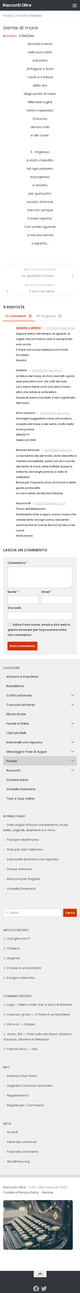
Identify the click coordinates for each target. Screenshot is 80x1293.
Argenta (13, 958)
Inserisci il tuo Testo (22, 1075)
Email (46, 592)
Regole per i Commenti (25, 1105)
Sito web (14, 608)
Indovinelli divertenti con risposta (32, 859)
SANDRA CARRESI (28, 328)
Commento (17, 563)
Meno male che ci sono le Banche (45, 1004)
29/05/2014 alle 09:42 (46, 370)
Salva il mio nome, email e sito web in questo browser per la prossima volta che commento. (38, 630)
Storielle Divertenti (21, 888)
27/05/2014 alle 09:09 (60, 328)
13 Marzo (13, 948)
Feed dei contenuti (22, 1142)
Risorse (47, 1192)
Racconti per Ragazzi (23, 879)
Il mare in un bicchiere (24, 968)
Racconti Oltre (17, 5)
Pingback (49, 316)
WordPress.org (18, 1161)
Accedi (12, 1132)
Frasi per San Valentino (25, 849)
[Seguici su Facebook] (36, 1289)
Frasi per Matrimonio (23, 839)
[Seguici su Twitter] (44, 1289)
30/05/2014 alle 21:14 (58, 450)
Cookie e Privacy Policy (21, 1192)
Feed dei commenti (22, 1151)
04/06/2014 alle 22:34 (50, 503)
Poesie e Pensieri (29, 16)
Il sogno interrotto (21, 977)
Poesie (8, 16)
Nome (13, 592)
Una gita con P (18, 938)
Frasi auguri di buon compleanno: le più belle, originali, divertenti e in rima (35, 827)
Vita (34, 1049)
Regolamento (18, 1095)
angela (11, 36)
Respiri (30, 1024)
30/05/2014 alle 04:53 (55, 413)
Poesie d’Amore (19, 869)
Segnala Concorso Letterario (29, 1085)
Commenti (18, 316)
